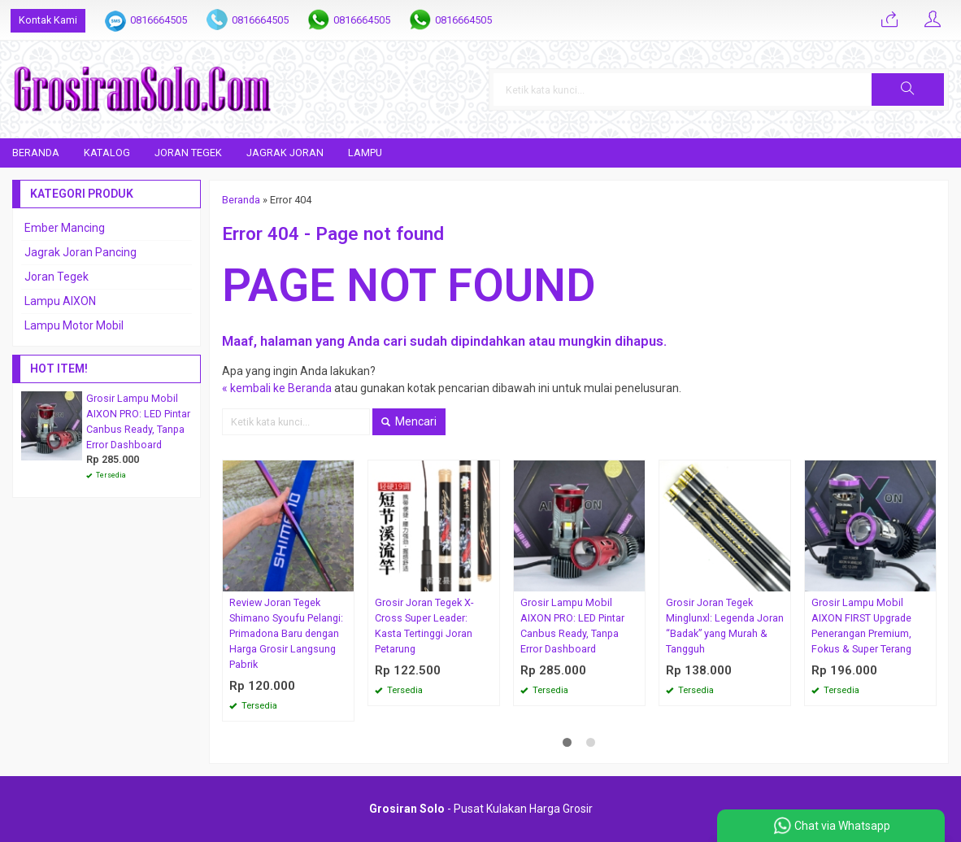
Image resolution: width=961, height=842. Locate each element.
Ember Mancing (64, 227)
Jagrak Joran (285, 152)
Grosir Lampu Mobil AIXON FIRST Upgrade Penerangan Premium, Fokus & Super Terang (861, 625)
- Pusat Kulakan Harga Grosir (481, 808)
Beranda (35, 152)
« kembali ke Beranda (277, 388)
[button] (908, 89)
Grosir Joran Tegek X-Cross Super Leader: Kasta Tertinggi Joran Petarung (424, 625)
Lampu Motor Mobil (74, 325)
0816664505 (158, 20)
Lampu (365, 152)
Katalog (107, 152)
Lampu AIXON (60, 301)
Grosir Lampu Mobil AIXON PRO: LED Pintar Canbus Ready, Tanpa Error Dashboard (572, 625)
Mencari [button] (409, 421)
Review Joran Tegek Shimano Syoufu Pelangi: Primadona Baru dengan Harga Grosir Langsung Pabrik (286, 633)
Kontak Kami (48, 20)
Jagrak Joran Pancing (80, 252)
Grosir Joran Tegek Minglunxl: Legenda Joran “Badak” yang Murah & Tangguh (725, 625)
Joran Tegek (188, 152)
